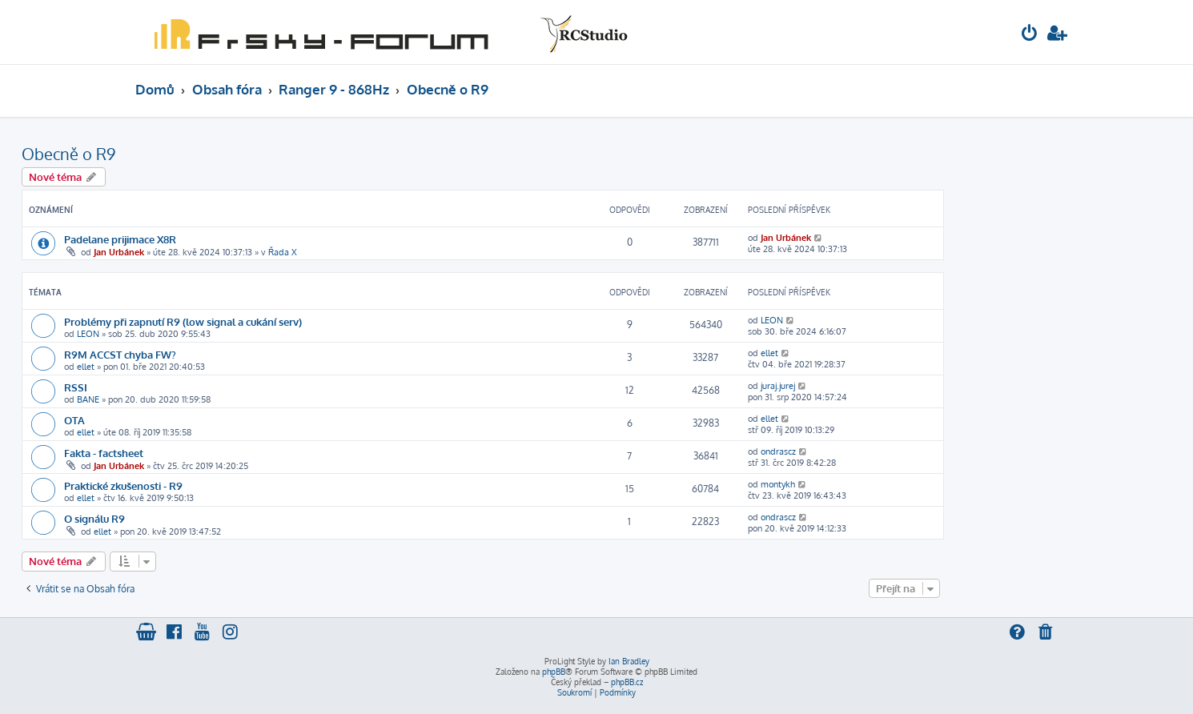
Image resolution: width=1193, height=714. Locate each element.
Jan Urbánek (119, 252)
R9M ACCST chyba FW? (120, 354)
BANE (88, 399)
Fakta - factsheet (103, 452)
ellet (85, 366)
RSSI (75, 387)
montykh (778, 484)
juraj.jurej (778, 385)
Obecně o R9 (68, 153)
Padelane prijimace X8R (120, 239)
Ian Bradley (629, 661)
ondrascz (778, 451)
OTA (74, 420)
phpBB (553, 671)
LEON (88, 333)
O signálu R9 (94, 518)
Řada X (282, 252)
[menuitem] (1029, 35)
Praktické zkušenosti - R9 (123, 485)
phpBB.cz (627, 682)
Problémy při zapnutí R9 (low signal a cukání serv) (183, 321)
